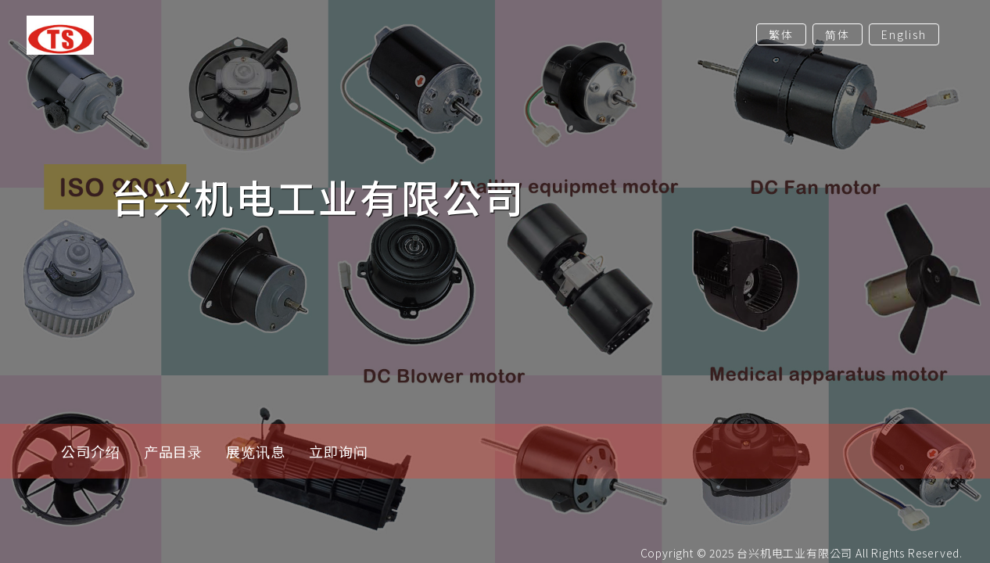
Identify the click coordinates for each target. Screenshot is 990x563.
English (904, 34)
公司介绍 (90, 451)
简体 (837, 34)
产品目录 (173, 451)
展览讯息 (255, 451)
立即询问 (338, 451)
